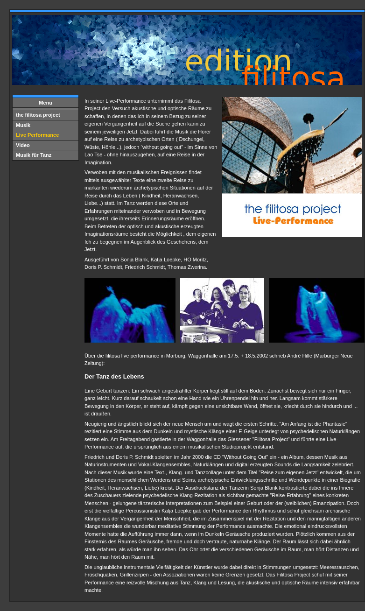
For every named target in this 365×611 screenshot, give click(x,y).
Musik (23, 125)
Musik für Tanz (33, 155)
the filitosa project (38, 115)
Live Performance (37, 135)
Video (23, 145)
